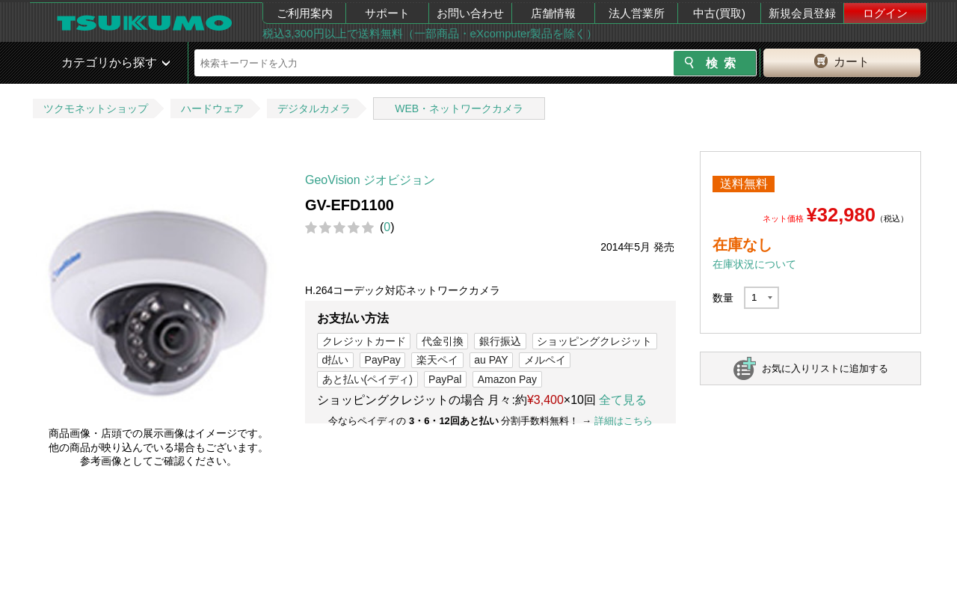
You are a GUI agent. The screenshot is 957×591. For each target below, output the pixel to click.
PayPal (444, 379)
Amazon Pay (507, 379)
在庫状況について (754, 264)
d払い (335, 360)
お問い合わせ (470, 13)
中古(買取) (719, 13)
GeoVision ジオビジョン (370, 180)
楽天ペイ (437, 360)
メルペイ (545, 360)
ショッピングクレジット (594, 341)
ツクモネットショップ (95, 108)
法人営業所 (637, 13)
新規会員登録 (802, 13)
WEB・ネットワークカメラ (459, 108)
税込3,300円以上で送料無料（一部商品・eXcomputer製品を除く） (429, 33)
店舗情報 (553, 13)
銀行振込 (500, 341)
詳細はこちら (623, 420)
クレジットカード (364, 341)
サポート (387, 13)
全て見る (623, 400)
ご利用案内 (305, 13)
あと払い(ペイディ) (367, 379)
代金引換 (443, 341)
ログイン (885, 13)
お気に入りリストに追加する (825, 368)
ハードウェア (212, 108)
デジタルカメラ (314, 108)
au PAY (491, 360)
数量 (723, 298)
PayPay (383, 360)
